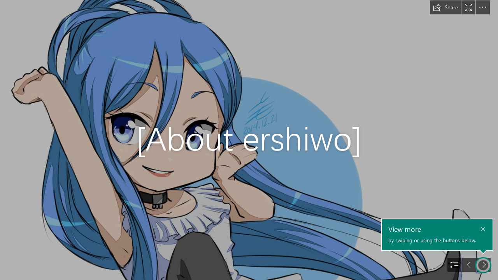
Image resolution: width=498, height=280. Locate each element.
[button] (445, 7)
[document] (249, 140)
